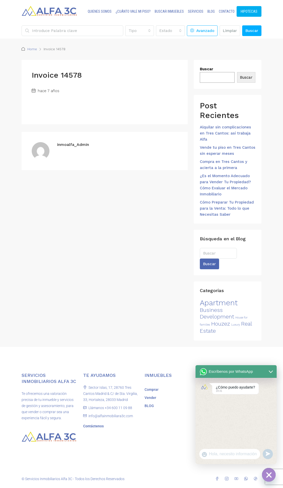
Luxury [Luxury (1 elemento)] (235, 324)
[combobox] (139, 30)
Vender (150, 398)
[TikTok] (256, 479)
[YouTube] (237, 479)
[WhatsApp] (247, 479)
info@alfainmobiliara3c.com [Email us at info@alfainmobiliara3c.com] (111, 416)
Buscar (251, 30)
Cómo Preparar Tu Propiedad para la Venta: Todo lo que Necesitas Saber (227, 208)
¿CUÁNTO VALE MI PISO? (133, 11)
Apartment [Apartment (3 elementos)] (219, 302)
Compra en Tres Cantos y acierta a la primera (223, 164)
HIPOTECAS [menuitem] (249, 11)
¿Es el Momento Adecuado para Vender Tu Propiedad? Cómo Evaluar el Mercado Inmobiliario (225, 185)
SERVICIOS (195, 11)
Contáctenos (93, 426)
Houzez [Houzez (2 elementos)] (220, 324)
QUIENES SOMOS (100, 11)
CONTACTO (227, 11)
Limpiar (230, 30)
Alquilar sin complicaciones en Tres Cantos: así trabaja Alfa (225, 133)
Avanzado (202, 30)
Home (32, 49)
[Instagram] (228, 479)
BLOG (211, 11)
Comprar (151, 390)
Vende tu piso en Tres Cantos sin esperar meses (227, 150)
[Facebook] (218, 479)
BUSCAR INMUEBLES (169, 11)
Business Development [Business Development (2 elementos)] (217, 313)
